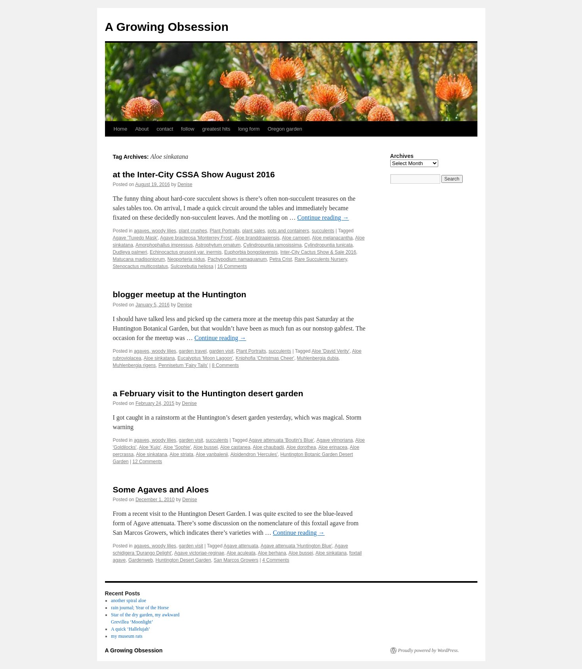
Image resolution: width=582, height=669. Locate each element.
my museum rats (126, 636)
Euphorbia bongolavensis (251, 252)
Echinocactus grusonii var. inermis (185, 252)
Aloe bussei (205, 447)
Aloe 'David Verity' (330, 351)
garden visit (221, 351)
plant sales (253, 231)
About (142, 129)
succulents (323, 231)
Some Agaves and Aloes (161, 489)
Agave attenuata (240, 546)
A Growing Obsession (167, 26)
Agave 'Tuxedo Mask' (135, 238)
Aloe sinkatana (159, 358)
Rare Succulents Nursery (320, 259)
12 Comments (147, 461)
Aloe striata (181, 454)
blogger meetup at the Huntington (179, 294)
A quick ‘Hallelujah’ (130, 629)
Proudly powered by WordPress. (428, 650)
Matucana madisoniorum (139, 259)
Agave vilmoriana (335, 440)
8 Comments (225, 365)
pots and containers (288, 231)
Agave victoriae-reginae (199, 553)
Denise (184, 184)
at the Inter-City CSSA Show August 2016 (194, 174)
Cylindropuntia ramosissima (272, 245)
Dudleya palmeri (130, 252)
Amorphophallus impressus (164, 245)
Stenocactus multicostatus (140, 266)
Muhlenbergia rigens (134, 365)
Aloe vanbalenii (212, 454)
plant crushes (193, 231)
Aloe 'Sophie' (177, 447)
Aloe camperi (296, 238)
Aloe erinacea (332, 447)
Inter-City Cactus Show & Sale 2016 (318, 252)
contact (164, 129)
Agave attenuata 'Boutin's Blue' (281, 440)
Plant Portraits (224, 231)
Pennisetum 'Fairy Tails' (183, 365)
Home (121, 129)
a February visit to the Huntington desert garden (208, 393)
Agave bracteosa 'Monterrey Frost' (196, 238)
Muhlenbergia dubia (317, 358)
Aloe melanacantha (332, 238)
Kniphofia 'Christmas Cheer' (265, 358)
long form (249, 129)
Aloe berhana (272, 553)
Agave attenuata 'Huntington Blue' (296, 546)
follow (187, 129)
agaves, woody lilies (155, 231)
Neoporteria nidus (186, 259)
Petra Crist (280, 259)
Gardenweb (140, 560)
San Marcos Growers (236, 560)
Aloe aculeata (241, 553)
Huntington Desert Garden (183, 560)
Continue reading (323, 217)
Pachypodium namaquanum (237, 259)
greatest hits (216, 129)
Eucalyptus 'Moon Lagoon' (205, 358)
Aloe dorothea (301, 447)
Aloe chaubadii (268, 447)
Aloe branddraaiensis (257, 238)
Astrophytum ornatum (218, 245)
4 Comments (275, 560)
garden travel (192, 351)
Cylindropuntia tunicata (328, 245)
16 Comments (232, 266)
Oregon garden (284, 129)
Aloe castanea (235, 447)
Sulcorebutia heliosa (192, 266)
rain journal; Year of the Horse (140, 607)
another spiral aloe (128, 600)
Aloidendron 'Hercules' (253, 454)
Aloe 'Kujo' (150, 447)
